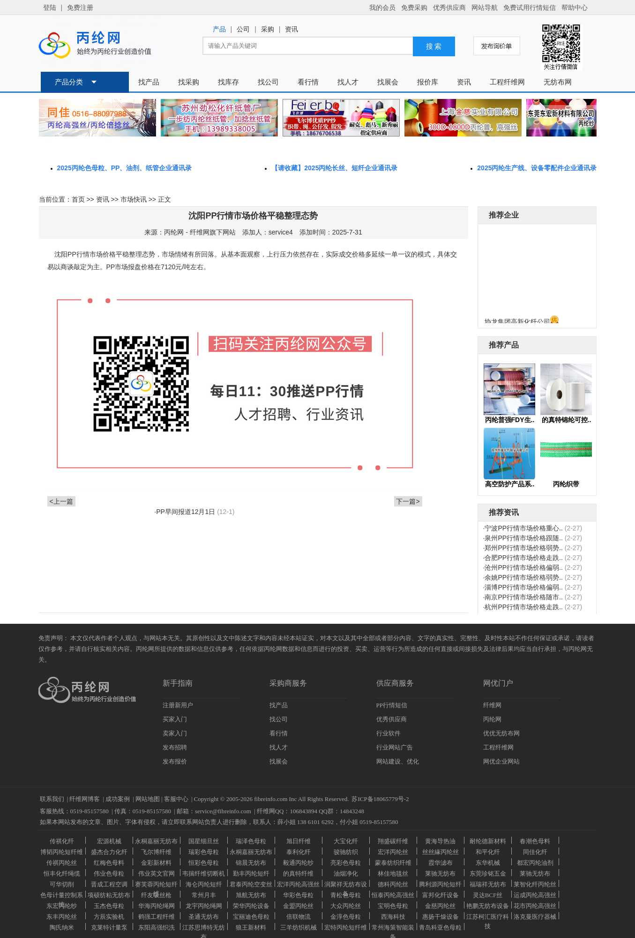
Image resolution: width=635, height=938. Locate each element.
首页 (78, 199)
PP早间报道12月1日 (185, 511)
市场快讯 (133, 199)
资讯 (102, 199)
